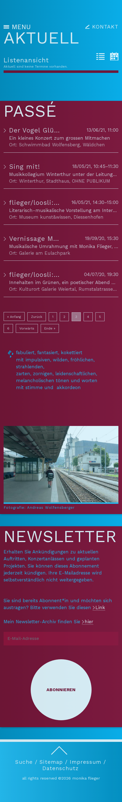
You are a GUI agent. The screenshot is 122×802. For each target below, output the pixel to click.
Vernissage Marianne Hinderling (62, 238)
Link (100, 607)
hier (89, 621)
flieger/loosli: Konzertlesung (56, 202)
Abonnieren (61, 689)
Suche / (26, 762)
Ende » (49, 328)
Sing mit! (24, 166)
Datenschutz (60, 768)
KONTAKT (105, 26)
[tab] (100, 57)
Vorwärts (26, 328)
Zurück (36, 317)
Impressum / (88, 762)
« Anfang (14, 317)
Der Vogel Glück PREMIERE (52, 130)
